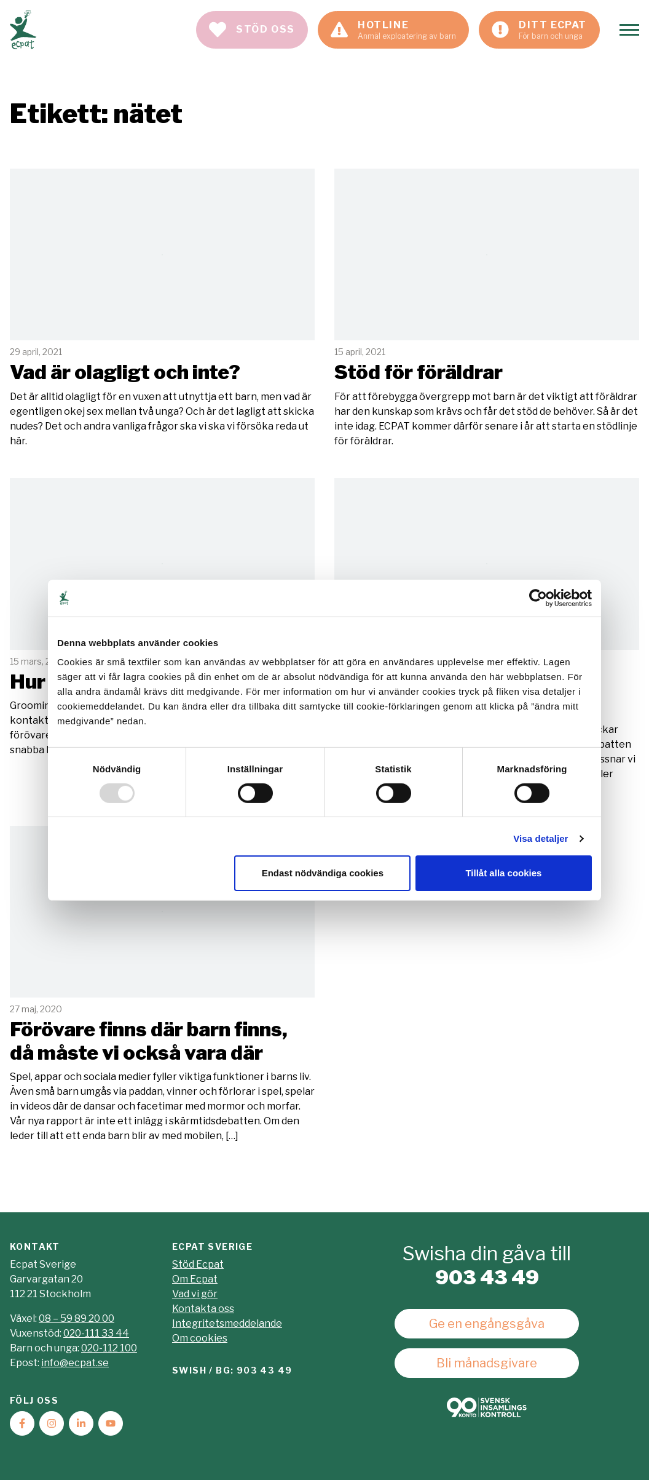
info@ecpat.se (75, 1363)
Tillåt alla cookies (503, 873)
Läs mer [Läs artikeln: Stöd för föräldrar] (486, 308)
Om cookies (199, 1338)
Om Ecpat (195, 1279)
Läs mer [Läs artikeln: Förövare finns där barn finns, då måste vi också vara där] (162, 985)
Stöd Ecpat (198, 1264)
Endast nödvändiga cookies (323, 873)
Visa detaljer (540, 838)
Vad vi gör (195, 1294)
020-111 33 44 (96, 1333)
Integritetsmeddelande (227, 1323)
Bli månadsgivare (486, 1363)
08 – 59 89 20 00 (76, 1318)
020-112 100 (109, 1348)
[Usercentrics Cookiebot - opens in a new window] (538, 597)
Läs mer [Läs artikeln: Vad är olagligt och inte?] (162, 308)
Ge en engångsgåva (487, 1323)
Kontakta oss (203, 1308)
